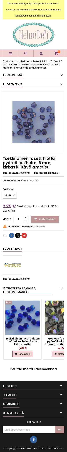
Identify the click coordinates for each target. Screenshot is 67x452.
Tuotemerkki (42, 173)
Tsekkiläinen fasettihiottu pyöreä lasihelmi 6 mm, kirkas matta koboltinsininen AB (23, 343)
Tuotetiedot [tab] (12, 249)
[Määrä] (18, 219)
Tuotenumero (11, 173)
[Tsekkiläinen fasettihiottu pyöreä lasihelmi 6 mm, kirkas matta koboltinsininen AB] (22, 303)
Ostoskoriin (44, 219)
